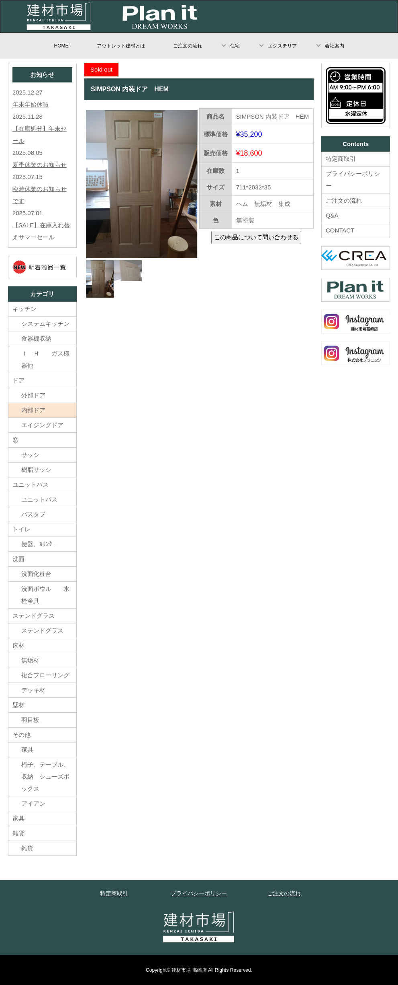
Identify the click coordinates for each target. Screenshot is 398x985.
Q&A (332, 215)
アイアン (33, 803)
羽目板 (30, 719)
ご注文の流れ (187, 46)
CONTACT (340, 230)
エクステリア (282, 46)
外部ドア (33, 395)
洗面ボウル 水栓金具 (45, 594)
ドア (18, 380)
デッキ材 (33, 690)
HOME (61, 46)
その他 (21, 734)
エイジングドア (42, 425)
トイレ (21, 529)
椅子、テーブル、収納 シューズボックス (45, 776)
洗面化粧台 (36, 573)
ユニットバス (30, 484)
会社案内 (334, 46)
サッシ (30, 454)
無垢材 (36, 660)
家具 (27, 749)
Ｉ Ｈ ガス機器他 (45, 359)
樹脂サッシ (36, 469)
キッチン (24, 308)
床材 (18, 645)
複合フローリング (45, 675)
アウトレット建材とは (121, 46)
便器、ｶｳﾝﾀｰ (38, 544)
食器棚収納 (36, 338)
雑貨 (18, 833)
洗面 (18, 558)
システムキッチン (45, 323)
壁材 (18, 704)
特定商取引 (341, 158)
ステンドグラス (33, 615)
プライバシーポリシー (353, 179)
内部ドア (33, 410)
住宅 (235, 46)
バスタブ (33, 514)
